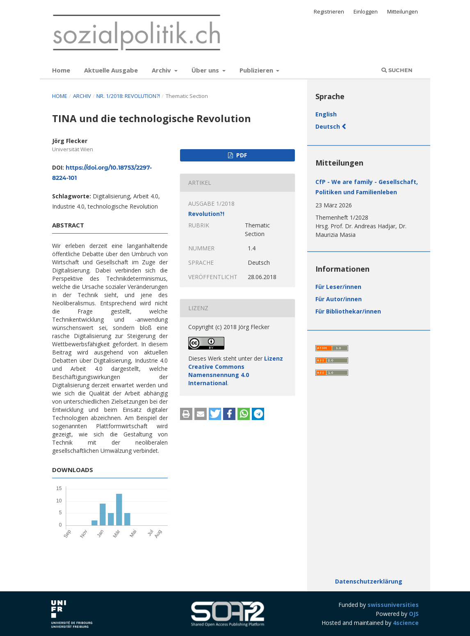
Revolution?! (206, 214)
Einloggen (366, 11)
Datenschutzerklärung (368, 581)
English (326, 114)
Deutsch (328, 126)
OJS (414, 614)
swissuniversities (393, 605)
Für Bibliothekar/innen (348, 311)
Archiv (162, 70)
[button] (186, 414)
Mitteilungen (402, 11)
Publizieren (257, 70)
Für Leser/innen (338, 287)
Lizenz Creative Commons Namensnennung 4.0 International (235, 370)
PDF (241, 155)
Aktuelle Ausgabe (111, 70)
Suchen (397, 70)
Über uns (206, 70)
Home (61, 70)
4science (406, 623)
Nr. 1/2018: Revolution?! (128, 96)
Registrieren (329, 11)
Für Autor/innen (338, 299)
